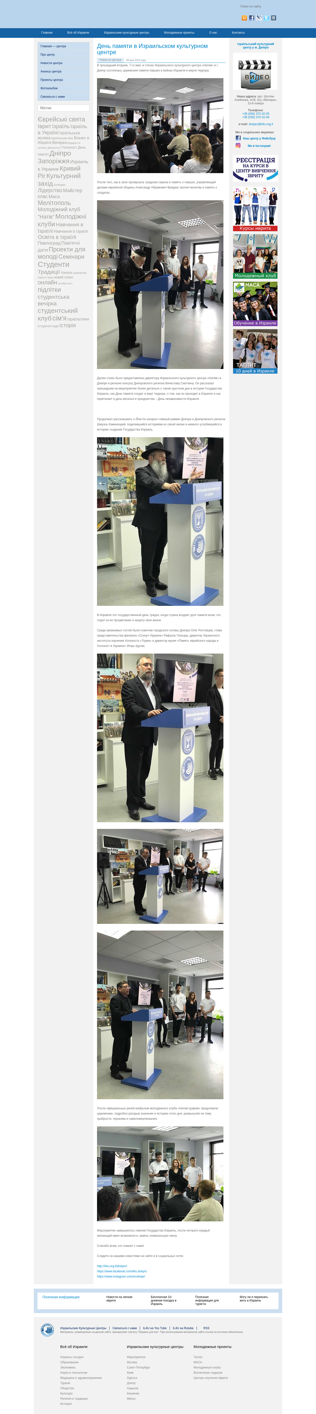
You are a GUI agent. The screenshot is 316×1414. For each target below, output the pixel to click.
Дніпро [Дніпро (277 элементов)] (60, 153)
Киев (130, 1372)
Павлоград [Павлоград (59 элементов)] (49, 243)
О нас (213, 32)
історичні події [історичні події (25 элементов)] (48, 326)
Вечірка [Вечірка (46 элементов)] (59, 142)
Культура (66, 1393)
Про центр (47, 54)
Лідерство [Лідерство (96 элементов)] (50, 190)
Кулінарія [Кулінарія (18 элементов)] (59, 184)
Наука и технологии (73, 1372)
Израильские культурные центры (126, 32)
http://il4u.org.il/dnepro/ (112, 1266)
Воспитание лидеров (208, 1372)
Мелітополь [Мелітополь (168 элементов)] (54, 202)
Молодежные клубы (207, 1367)
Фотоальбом (49, 88)
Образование (69, 1362)
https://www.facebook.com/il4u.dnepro (122, 1271)
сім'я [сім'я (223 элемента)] (59, 318)
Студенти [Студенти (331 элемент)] (53, 264)
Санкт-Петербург (138, 1367)
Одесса (132, 1378)
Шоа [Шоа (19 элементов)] (50, 277)
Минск (131, 1398)
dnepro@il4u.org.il (261, 124)
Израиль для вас (86, 14)
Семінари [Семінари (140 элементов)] (71, 256)
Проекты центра (51, 80)
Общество (67, 1388)
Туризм (65, 1383)
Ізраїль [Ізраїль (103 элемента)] (61, 126)
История (66, 1404)
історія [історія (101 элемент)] (67, 325)
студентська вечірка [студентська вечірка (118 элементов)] (53, 300)
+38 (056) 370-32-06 (255, 117)
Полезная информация (60, 1297)
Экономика (67, 1367)
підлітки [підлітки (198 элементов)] (49, 289)
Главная (47, 32)
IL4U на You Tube (155, 1328)
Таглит (198, 1357)
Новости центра (51, 63)
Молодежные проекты (179, 32)
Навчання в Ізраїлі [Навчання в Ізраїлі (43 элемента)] (71, 231)
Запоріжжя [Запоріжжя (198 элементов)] (53, 161)
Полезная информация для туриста (207, 1300)
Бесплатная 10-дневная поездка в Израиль (164, 1300)
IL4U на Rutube (183, 1328)
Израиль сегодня (71, 1357)
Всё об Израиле (78, 32)
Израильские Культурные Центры (83, 1328)
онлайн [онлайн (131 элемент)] (47, 282)
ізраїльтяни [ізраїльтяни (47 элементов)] (78, 319)
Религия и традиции (74, 1398)
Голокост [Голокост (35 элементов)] (69, 147)
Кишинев (133, 1393)
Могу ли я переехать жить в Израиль (254, 1298)
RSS (206, 1328)
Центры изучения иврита (211, 1378)
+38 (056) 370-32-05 (255, 113)
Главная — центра (53, 46)
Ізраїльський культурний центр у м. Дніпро (255, 45)
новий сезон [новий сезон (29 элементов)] (63, 277)
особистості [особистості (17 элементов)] (65, 283)
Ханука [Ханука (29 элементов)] (66, 272)
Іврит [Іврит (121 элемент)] (44, 126)
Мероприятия (136, 1357)
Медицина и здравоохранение (81, 1378)
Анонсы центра (50, 71)
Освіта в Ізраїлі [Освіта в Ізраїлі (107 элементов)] (57, 237)
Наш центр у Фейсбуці (259, 138)
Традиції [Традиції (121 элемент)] (49, 272)
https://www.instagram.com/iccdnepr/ (121, 1276)
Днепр (131, 1383)
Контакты (238, 32)
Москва (132, 1362)
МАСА (198, 1362)
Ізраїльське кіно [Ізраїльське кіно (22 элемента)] (62, 138)
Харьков (132, 1388)
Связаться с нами (52, 96)
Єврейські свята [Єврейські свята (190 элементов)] (61, 119)
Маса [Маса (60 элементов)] (54, 196)
